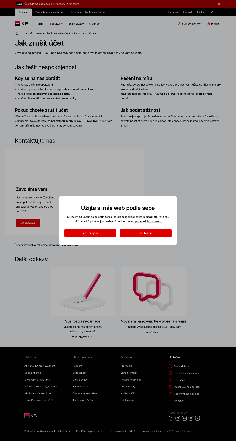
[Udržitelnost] (127, 400)
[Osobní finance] (32, 373)
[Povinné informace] (131, 380)
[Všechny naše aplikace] (184, 394)
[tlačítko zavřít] (218, 4)
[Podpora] (77, 366)
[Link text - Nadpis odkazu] (30, 415)
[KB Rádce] (177, 380)
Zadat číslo (28, 223)
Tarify (39, 23)
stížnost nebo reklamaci (152, 121)
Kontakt (187, 12)
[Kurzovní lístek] (80, 386)
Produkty (56, 23)
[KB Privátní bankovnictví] (37, 393)
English (201, 12)
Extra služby (76, 23)
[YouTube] (197, 418)
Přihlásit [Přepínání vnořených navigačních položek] (214, 23)
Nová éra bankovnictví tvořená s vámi (57, 33)
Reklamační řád (69, 245)
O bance (96, 23)
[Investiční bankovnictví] (36, 400)
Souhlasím (145, 233)
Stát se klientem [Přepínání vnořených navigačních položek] (190, 23)
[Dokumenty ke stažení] (85, 393)
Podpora (173, 12)
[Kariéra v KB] (127, 393)
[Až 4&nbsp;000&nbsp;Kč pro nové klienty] (40, 366)
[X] (191, 418)
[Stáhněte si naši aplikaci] (184, 387)
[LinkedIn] (184, 418)
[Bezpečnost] (79, 373)
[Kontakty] (176, 401)
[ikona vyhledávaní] (219, 12)
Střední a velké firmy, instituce (88, 12)
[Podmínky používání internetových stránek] (47, 431)
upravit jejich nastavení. (148, 221)
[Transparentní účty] (83, 400)
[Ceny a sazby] (80, 380)
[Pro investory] (128, 386)
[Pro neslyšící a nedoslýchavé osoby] (212, 12)
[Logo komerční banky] (23, 23)
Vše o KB (28, 33)
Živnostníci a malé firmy (49, 12)
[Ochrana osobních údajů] (122, 431)
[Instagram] (177, 418)
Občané (23, 12)
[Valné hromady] (129, 373)
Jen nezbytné (90, 233)
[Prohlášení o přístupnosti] (89, 431)
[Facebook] (171, 418)
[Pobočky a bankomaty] (184, 373)
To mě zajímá (72, 3)
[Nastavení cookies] (151, 431)
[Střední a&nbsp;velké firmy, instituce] (41, 386)
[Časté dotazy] (179, 366)
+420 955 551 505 (55, 53)
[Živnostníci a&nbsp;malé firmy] (37, 380)
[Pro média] (126, 366)
